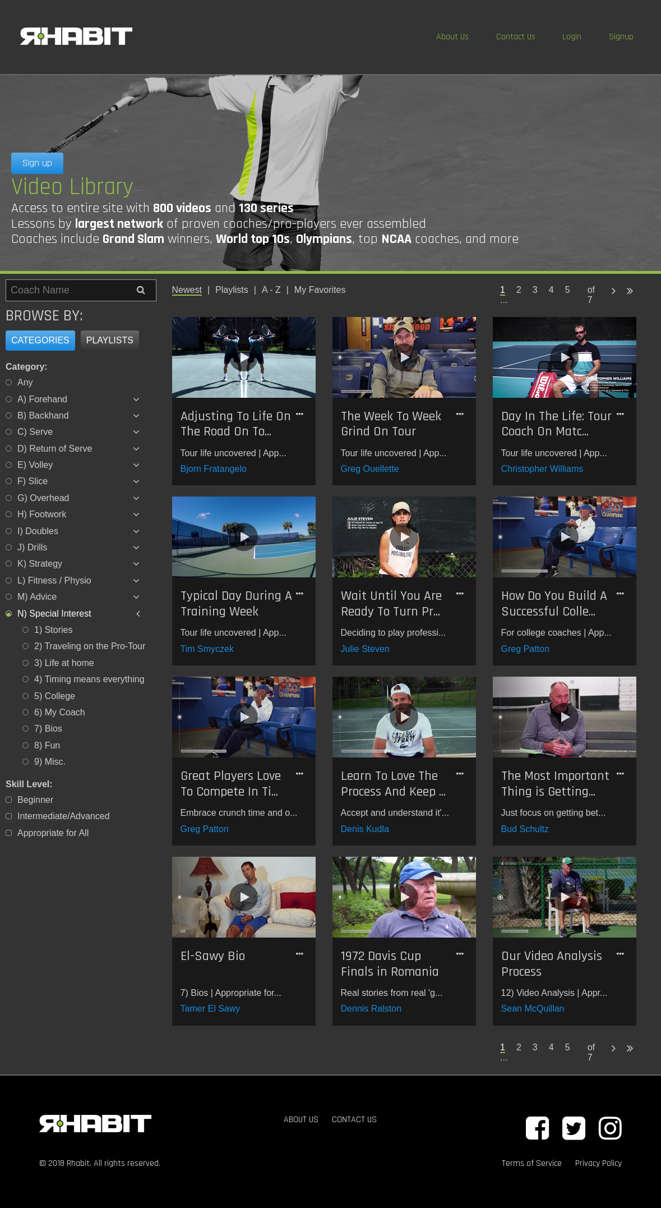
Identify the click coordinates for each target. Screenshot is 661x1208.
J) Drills (32, 547)
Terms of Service (532, 1163)
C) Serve (35, 432)
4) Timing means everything (89, 679)
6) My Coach (59, 712)
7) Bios (48, 728)
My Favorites (320, 290)
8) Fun (47, 745)
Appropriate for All (53, 833)
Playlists (109, 340)
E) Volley (35, 465)
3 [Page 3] (535, 290)
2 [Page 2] (518, 290)
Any (25, 382)
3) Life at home (64, 663)
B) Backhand (43, 415)
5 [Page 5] (567, 290)
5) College (54, 696)
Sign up (37, 163)
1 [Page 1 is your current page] (502, 290)
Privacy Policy (598, 1163)
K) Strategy (39, 563)
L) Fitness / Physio (54, 580)
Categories (40, 340)
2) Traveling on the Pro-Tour (89, 646)
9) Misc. (50, 761)
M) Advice (37, 596)
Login (571, 37)
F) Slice (32, 481)
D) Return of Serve (54, 448)
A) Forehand (42, 399)
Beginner (35, 800)
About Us (452, 37)
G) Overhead (43, 498)
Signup (621, 37)
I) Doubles (37, 531)
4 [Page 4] (551, 290)
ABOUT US (301, 1120)
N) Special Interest (54, 613)
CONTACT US (354, 1120)
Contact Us (515, 37)
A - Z (271, 290)
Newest (187, 290)
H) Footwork (41, 514)
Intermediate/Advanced (63, 816)
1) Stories (53, 630)
